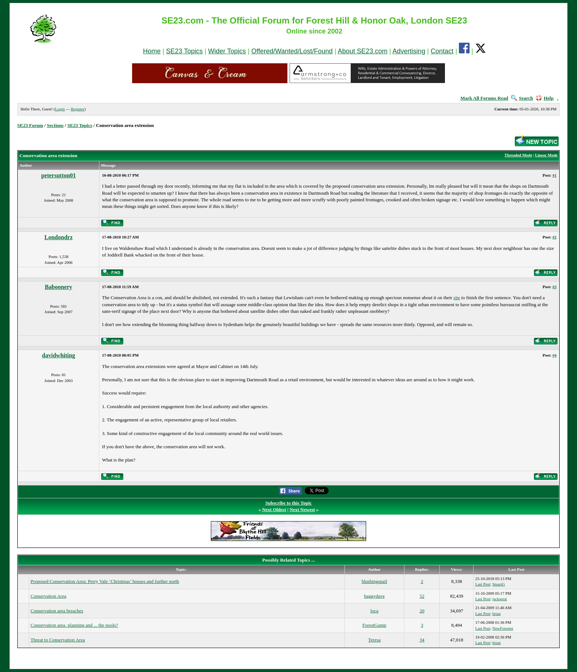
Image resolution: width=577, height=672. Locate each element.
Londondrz (58, 237)
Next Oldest (274, 509)
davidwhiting (58, 355)
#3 (554, 286)
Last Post (482, 584)
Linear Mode (546, 155)
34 (422, 640)
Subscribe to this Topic (288, 503)
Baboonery (58, 287)
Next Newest (302, 509)
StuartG (498, 584)
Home (151, 51)
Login (60, 109)
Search (522, 98)
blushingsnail (374, 581)
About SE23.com (362, 51)
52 (422, 596)
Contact (442, 51)
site (456, 297)
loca (375, 610)
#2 (554, 237)
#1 (554, 175)
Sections (55, 125)
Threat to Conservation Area (58, 640)
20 (422, 610)
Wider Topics (227, 51)
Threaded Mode (518, 155)
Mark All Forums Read (484, 98)
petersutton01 (58, 175)
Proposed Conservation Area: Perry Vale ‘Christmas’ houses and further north (105, 581)
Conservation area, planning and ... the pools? (74, 625)
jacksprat (499, 599)
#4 (554, 355)
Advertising (409, 51)
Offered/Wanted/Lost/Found (292, 51)
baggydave (374, 596)
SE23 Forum (30, 125)
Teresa (374, 640)
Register (77, 109)
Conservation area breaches (57, 610)
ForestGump (374, 625)
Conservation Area (48, 596)
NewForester (502, 628)
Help (544, 98)
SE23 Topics (184, 51)
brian (496, 613)
